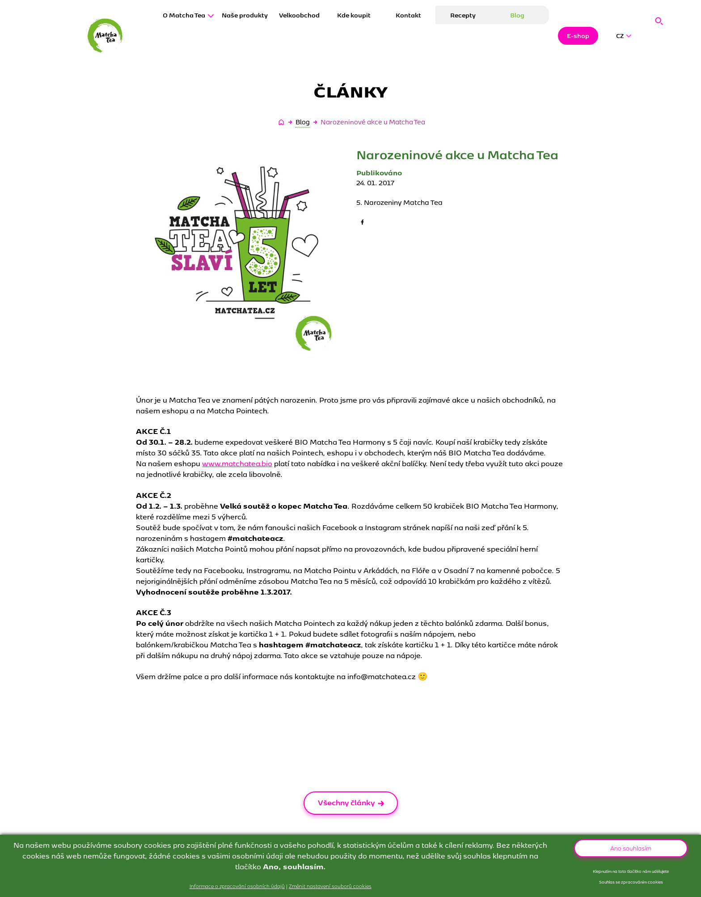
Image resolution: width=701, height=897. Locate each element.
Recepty (463, 35)
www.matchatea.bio (237, 463)
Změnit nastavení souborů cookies (330, 886)
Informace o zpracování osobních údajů (237, 886)
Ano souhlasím (630, 847)
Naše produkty (245, 35)
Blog (517, 35)
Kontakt (408, 35)
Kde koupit (354, 35)
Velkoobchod (299, 35)
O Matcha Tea (188, 35)
